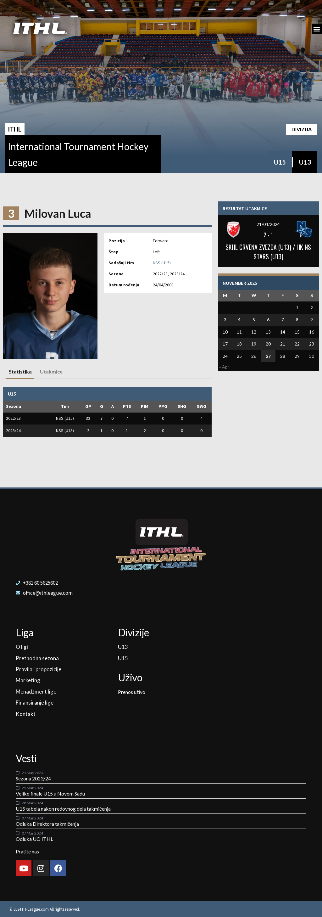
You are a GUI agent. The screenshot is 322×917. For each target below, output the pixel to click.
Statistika (20, 371)
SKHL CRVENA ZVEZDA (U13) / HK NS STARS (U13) (268, 251)
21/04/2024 (268, 224)
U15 (280, 162)
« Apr (224, 366)
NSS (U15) (162, 263)
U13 (305, 162)
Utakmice (51, 371)
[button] (317, 29)
